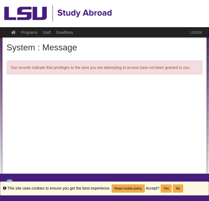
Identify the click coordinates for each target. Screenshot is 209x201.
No (178, 188)
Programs (29, 32)
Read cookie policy (128, 188)
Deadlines (64, 32)
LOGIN (196, 32)
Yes (166, 188)
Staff (47, 32)
